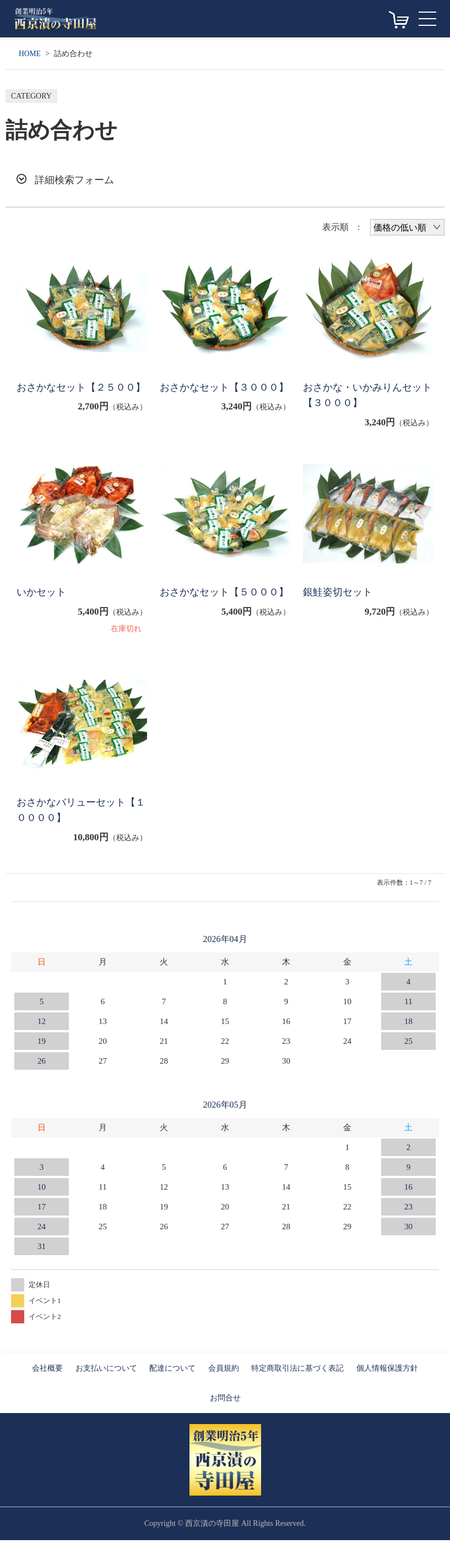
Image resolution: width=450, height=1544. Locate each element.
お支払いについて (106, 1372)
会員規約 (223, 1372)
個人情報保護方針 (387, 1372)
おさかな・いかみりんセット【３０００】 (366, 396)
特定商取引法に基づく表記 (297, 1372)
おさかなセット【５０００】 (217, 603)
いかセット (43, 594)
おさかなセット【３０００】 (217, 396)
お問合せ (225, 1402)
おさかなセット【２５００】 (74, 396)
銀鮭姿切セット (339, 594)
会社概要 (47, 1372)
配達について (172, 1372)
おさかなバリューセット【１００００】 (74, 814)
